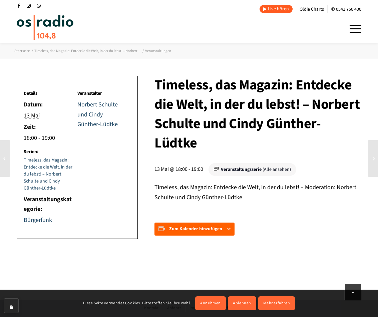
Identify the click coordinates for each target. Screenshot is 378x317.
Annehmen (210, 303)
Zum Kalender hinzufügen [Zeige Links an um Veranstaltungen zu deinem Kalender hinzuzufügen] (195, 229)
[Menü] (353, 28)
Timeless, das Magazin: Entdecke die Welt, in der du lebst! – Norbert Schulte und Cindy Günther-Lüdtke (48, 174)
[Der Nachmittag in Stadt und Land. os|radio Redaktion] (5, 158)
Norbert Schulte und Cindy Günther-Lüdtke (97, 114)
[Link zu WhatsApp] (39, 6)
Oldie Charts (312, 9)
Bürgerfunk (38, 220)
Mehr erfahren (276, 303)
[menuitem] (276, 9)
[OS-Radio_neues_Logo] (45, 27)
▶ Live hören (276, 9)
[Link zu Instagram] (29, 6)
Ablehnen (242, 303)
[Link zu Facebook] (19, 6)
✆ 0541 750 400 (346, 9)
